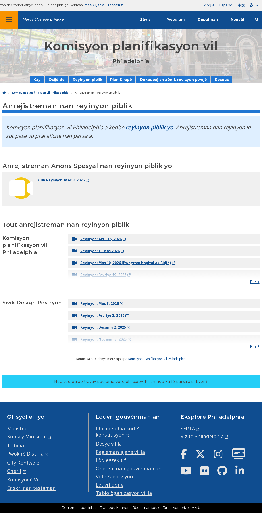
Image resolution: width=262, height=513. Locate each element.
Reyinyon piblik (87, 80)
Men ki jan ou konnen (104, 5)
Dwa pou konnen (114, 508)
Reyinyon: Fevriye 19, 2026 (99, 274)
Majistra (17, 428)
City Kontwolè (23, 462)
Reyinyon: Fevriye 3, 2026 (98, 315)
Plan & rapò (121, 80)
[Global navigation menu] (9, 20)
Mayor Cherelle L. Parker (43, 19)
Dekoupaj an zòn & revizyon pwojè (173, 80)
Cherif (14, 470)
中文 (241, 5)
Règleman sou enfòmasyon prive (161, 508)
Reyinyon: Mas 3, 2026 (95, 303)
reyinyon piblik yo (149, 127)
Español (226, 5)
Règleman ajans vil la (120, 451)
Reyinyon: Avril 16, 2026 (97, 238)
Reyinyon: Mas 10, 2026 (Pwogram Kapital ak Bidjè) (121, 262)
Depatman (208, 19)
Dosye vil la (109, 443)
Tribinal (16, 445)
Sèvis (145, 19)
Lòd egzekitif (111, 460)
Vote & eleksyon (114, 476)
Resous (222, 80)
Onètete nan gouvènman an (129, 468)
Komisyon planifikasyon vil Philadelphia (40, 93)
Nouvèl (237, 19)
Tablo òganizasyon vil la (124, 493)
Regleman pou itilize (79, 508)
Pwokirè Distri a (25, 453)
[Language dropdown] (255, 5)
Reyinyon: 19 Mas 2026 (96, 250)
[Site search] (256, 19)
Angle (209, 5)
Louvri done (109, 484)
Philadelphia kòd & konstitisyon (118, 431)
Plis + (255, 281)
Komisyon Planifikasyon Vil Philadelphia (156, 358)
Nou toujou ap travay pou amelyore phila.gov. (131, 381)
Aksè (196, 508)
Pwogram (175, 19)
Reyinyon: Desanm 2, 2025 (99, 327)
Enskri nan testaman (31, 487)
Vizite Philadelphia (202, 436)
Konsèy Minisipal (27, 436)
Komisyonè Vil (23, 479)
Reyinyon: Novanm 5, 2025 (99, 339)
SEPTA (188, 428)
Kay (37, 80)
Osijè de (57, 80)
